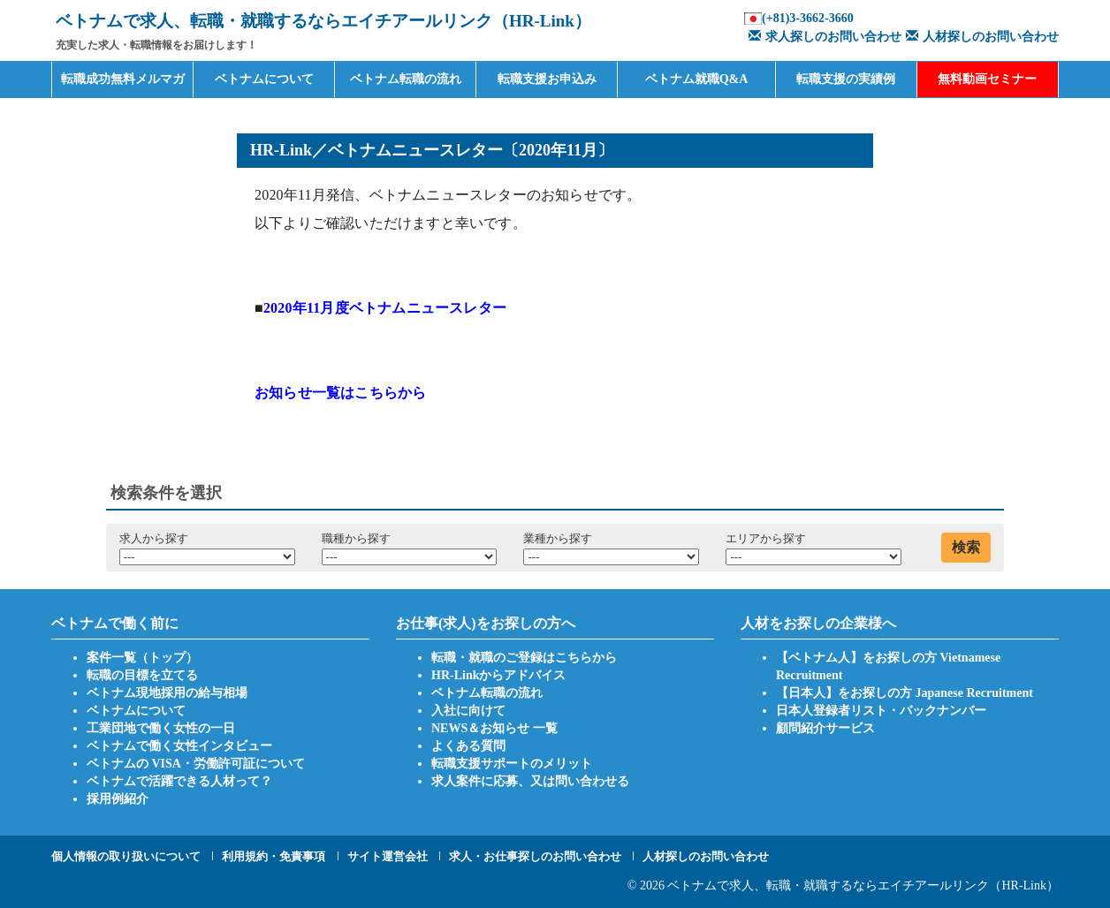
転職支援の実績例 (845, 79)
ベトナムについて (264, 79)
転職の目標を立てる (142, 675)
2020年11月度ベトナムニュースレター (384, 307)
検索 (966, 547)
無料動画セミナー (987, 79)
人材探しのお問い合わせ (980, 36)
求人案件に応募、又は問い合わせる (530, 781)
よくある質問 (468, 746)
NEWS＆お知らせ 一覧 (494, 728)
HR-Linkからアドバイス (498, 675)
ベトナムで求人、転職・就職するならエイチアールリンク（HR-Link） (863, 885)
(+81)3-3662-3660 (808, 18)
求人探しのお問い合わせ (822, 36)
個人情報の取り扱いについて (126, 856)
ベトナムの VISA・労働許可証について (196, 763)
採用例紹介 (117, 799)
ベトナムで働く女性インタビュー (179, 746)
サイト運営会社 (387, 856)
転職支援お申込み (547, 79)
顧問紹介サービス (825, 728)
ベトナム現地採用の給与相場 (167, 693)
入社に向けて (468, 710)
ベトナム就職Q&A (697, 79)
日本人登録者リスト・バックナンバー (881, 710)
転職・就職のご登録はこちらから (524, 657)
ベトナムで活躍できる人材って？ (179, 781)
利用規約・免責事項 (273, 856)
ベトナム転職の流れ (405, 79)
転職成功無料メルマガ (123, 79)
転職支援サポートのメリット (511, 763)
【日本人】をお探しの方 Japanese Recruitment (904, 693)
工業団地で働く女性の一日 (161, 728)
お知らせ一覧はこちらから (340, 392)
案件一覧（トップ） (142, 657)
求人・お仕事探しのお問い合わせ (535, 856)
